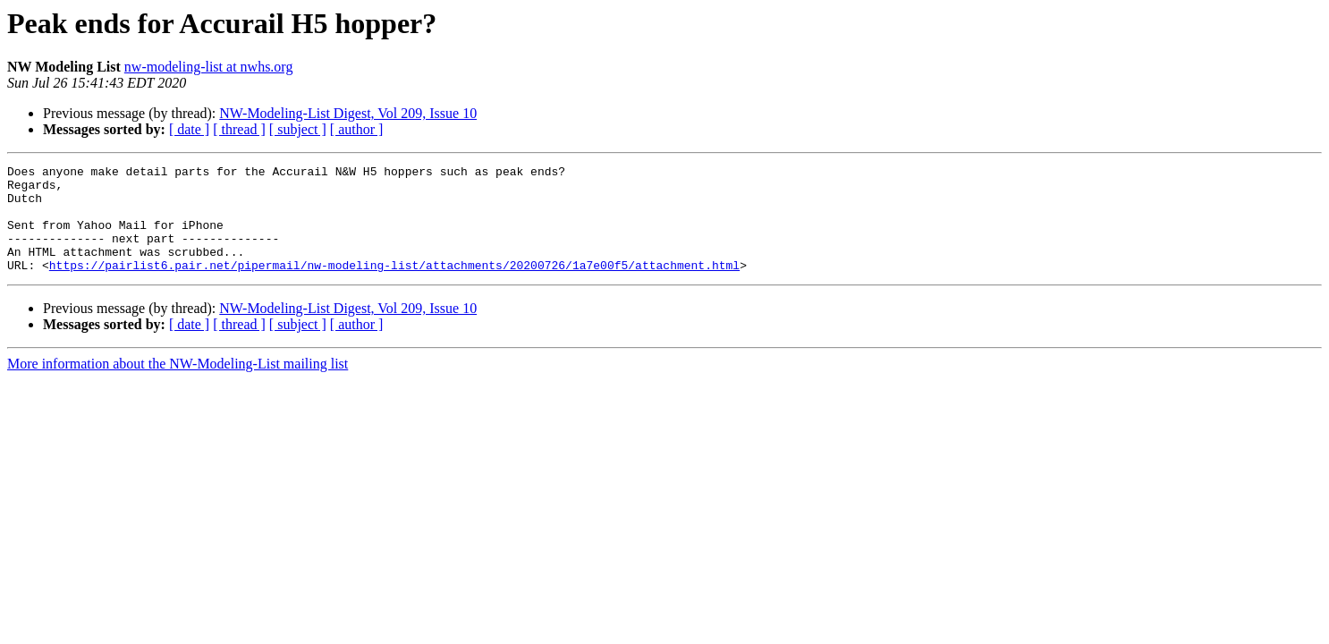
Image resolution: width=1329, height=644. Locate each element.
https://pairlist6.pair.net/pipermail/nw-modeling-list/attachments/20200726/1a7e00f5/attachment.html (394, 286)
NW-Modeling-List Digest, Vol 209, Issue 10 (348, 113)
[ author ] (357, 129)
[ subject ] (297, 129)
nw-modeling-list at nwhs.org (208, 66)
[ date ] (189, 129)
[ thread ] (239, 129)
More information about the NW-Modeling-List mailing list (177, 385)
